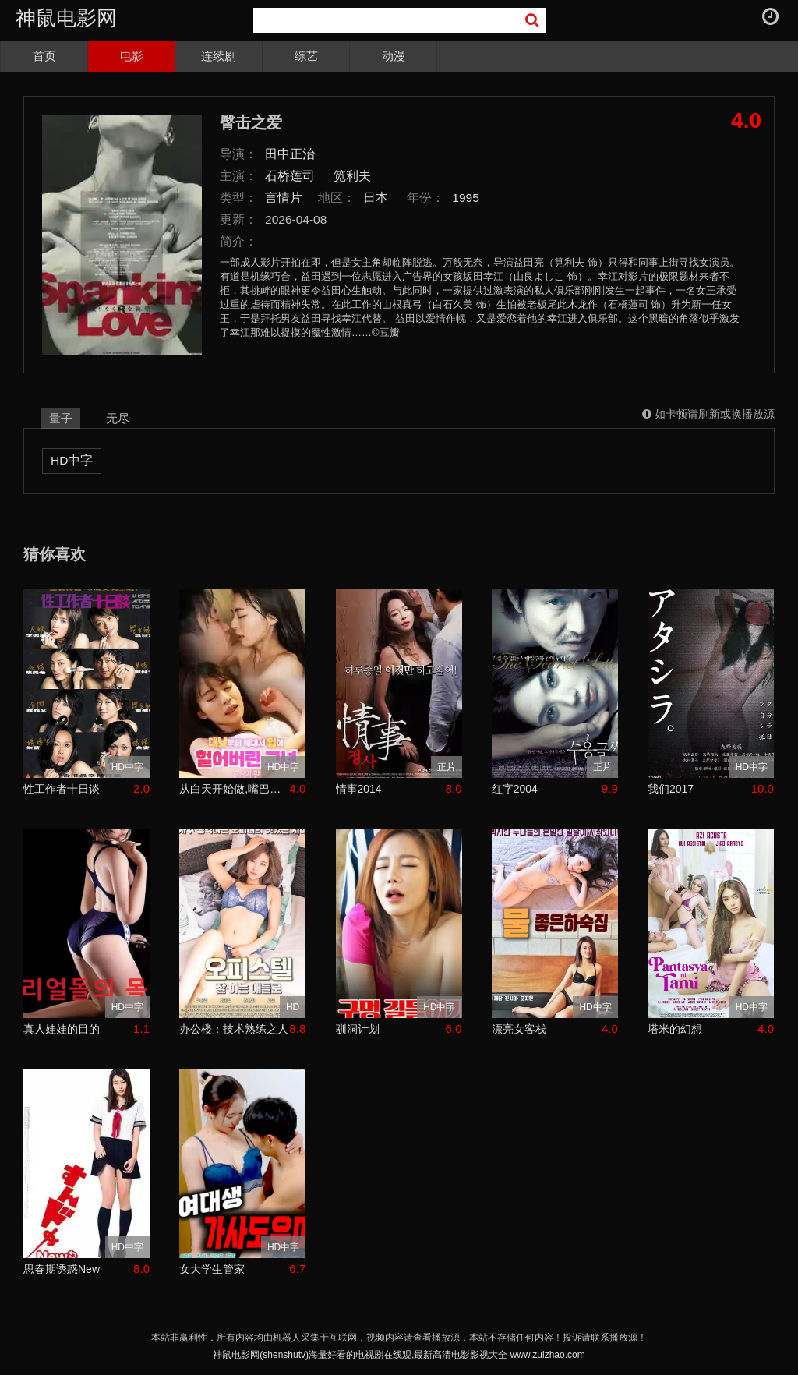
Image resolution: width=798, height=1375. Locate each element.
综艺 (306, 55)
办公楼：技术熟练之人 (233, 1029)
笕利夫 (352, 175)
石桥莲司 (290, 175)
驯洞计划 (358, 1029)
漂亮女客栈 (519, 1029)
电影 (131, 55)
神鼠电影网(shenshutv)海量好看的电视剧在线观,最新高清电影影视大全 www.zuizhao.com (398, 1354)
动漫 (393, 55)
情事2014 (359, 789)
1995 (465, 197)
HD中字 (72, 460)
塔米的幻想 (675, 1029)
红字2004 (515, 789)
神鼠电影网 (66, 18)
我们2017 (671, 789)
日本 (375, 197)
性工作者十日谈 (61, 789)
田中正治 (290, 154)
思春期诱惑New (61, 1269)
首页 (44, 55)
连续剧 (218, 55)
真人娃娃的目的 (61, 1029)
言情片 (283, 197)
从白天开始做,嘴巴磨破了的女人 (234, 789)
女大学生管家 (212, 1269)
